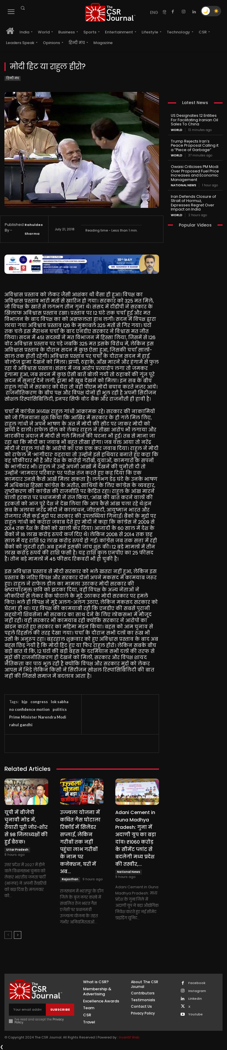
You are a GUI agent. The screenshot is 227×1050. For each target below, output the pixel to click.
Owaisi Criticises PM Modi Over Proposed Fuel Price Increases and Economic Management (193, 171)
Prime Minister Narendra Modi (37, 717)
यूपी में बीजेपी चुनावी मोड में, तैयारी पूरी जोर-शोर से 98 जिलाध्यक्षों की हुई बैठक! (26, 827)
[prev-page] (8, 935)
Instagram (197, 990)
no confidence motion (29, 709)
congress (39, 701)
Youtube (195, 1014)
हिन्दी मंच (12, 78)
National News (128, 872)
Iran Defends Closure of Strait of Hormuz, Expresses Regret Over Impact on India (194, 200)
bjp (24, 701)
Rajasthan (70, 879)
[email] (27, 1010)
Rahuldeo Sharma (34, 229)
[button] (22, 8)
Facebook (196, 983)
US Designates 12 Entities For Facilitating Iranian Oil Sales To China (194, 119)
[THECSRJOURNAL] (110, 12)
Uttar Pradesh (17, 849)
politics (60, 709)
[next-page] (17, 935)
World (176, 129)
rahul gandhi (21, 724)
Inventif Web (129, 1037)
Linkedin (195, 998)
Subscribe (60, 1009)
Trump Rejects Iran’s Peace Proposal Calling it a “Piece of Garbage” (195, 144)
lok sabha (59, 701)
